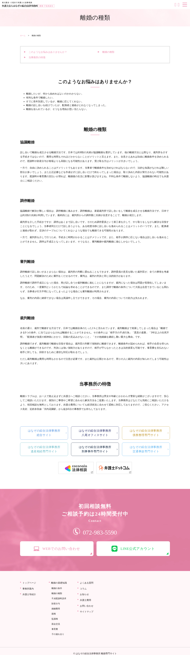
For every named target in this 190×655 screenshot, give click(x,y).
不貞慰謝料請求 (58, 600)
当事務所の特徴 (37, 57)
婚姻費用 (55, 609)
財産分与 (55, 605)
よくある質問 (87, 587)
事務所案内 (28, 592)
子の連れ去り (57, 630)
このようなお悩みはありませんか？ (48, 52)
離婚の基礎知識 (59, 587)
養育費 (54, 625)
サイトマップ (87, 611)
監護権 (54, 617)
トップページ (29, 587)
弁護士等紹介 (29, 597)
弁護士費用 (86, 602)
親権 (53, 613)
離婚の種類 (108, 52)
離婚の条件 (56, 592)
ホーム (22, 36)
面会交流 (55, 621)
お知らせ (84, 597)
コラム (83, 592)
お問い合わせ (87, 606)
